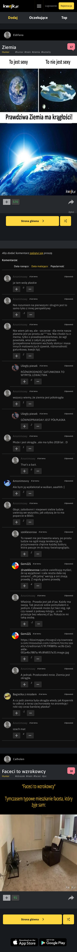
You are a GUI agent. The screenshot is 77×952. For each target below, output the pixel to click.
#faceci (37, 776)
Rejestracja (66, 6)
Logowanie (51, 6)
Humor (5, 52)
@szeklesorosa (30, 569)
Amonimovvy (21, 480)
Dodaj (13, 18)
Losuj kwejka (67, 223)
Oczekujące (38, 18)
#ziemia (36, 52)
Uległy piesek (29, 365)
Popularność (57, 266)
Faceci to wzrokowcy (24, 771)
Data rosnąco (21, 266)
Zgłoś (71, 212)
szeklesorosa (29, 532)
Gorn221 (26, 563)
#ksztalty (46, 52)
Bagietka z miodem (25, 694)
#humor (19, 52)
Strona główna (32, 221)
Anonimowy (20, 276)
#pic (44, 776)
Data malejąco (39, 266)
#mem (27, 52)
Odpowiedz (68, 277)
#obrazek (20, 776)
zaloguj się (36, 253)
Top (64, 18)
